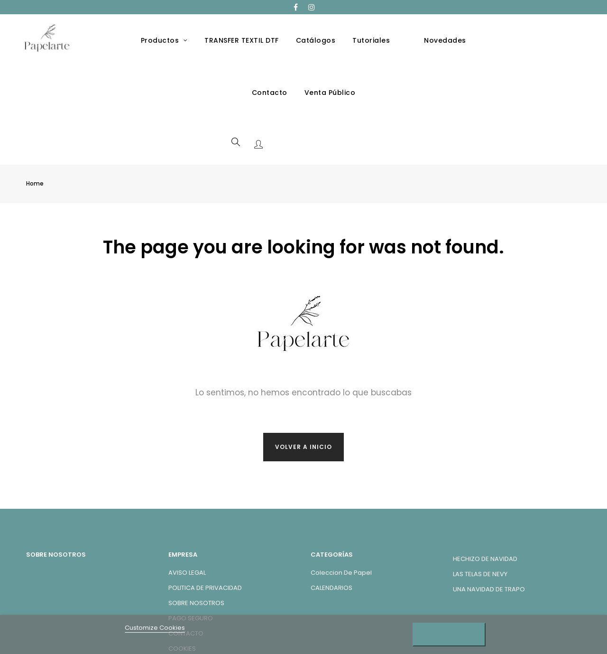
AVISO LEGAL (187, 526)
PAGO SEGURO (190, 572)
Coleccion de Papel (341, 526)
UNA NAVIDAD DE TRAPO (489, 543)
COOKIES (182, 602)
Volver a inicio (303, 401)
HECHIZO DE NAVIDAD (485, 512)
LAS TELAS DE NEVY (480, 528)
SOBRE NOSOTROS (196, 556)
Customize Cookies (155, 627)
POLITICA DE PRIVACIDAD (205, 541)
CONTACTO (185, 587)
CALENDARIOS (331, 541)
